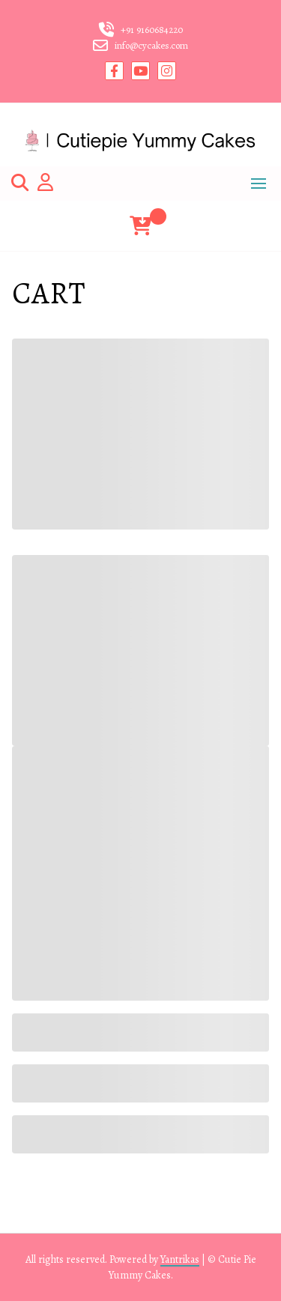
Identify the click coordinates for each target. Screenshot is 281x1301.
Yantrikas (179, 1259)
